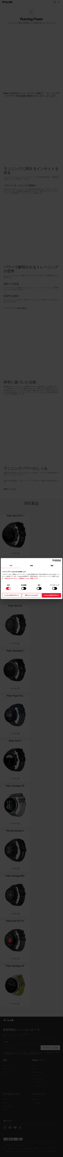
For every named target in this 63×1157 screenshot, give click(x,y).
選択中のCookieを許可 (31, 595)
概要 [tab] (52, 565)
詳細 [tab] (31, 565)
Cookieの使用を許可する (11, 595)
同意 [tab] (11, 565)
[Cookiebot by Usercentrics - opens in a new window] (53, 560)
